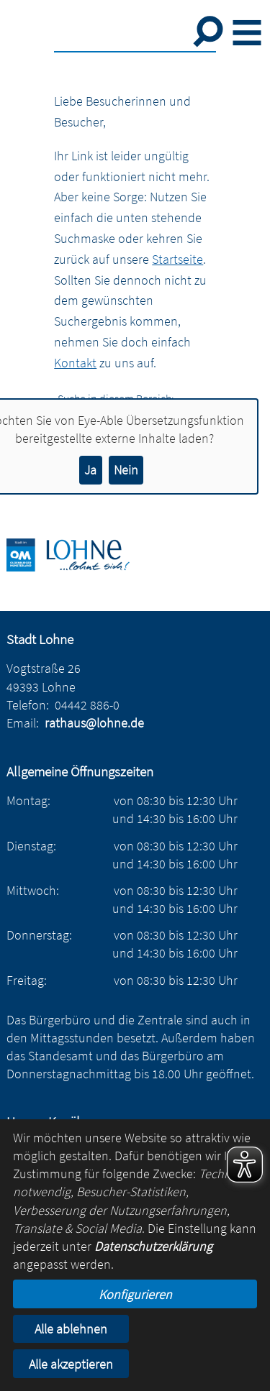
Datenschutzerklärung (153, 1246)
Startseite (177, 259)
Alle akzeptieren (71, 1364)
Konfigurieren (135, 1294)
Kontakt (75, 362)
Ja (90, 470)
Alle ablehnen (71, 1329)
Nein (126, 470)
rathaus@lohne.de (94, 723)
